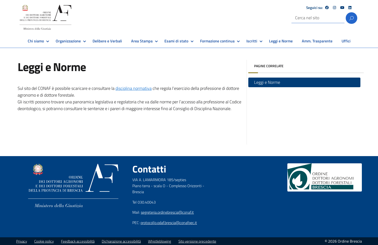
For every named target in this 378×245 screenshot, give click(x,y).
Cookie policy (44, 241)
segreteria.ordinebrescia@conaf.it (167, 212)
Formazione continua (217, 41)
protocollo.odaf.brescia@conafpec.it (169, 222)
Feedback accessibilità (77, 241)
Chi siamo (36, 41)
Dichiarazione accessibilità (121, 241)
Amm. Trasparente (317, 41)
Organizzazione (68, 41)
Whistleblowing (159, 241)
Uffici (346, 41)
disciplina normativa (133, 88)
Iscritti (251, 41)
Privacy (21, 241)
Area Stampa (142, 41)
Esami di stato (176, 41)
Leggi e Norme (281, 41)
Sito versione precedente (197, 241)
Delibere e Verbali (107, 41)
